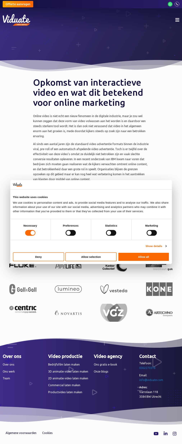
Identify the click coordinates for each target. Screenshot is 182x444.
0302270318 (147, 367)
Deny (38, 256)
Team (6, 378)
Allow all (143, 256)
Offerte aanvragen (18, 4)
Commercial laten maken (64, 385)
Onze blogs (101, 371)
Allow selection (91, 256)
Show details (154, 246)
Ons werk (9, 371)
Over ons (8, 364)
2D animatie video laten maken (68, 378)
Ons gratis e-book (105, 364)
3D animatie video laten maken (68, 371)
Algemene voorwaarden (21, 432)
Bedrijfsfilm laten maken (64, 364)
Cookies (47, 432)
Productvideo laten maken (65, 392)
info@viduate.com (151, 380)
